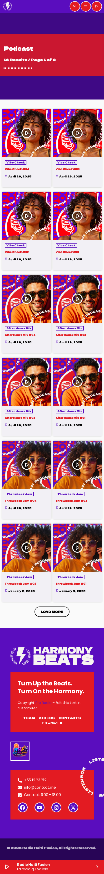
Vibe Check (15, 162)
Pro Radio (43, 702)
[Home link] (7, 6)
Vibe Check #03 (68, 169)
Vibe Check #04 (17, 169)
